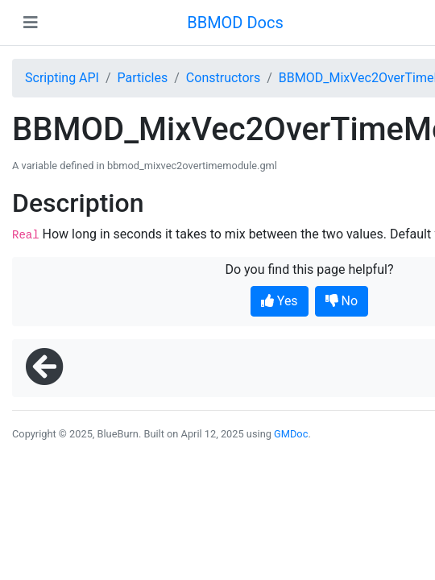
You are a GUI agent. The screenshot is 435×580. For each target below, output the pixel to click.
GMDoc (291, 434)
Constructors (223, 77)
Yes (279, 301)
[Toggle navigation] (30, 22)
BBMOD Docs (235, 22)
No (341, 301)
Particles (143, 77)
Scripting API (62, 77)
